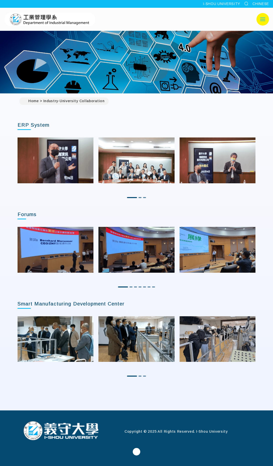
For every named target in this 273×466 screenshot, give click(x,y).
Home (31, 101)
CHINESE (260, 4)
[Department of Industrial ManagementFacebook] (136, 451)
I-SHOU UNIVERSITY (221, 4)
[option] (55, 160)
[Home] (60, 431)
